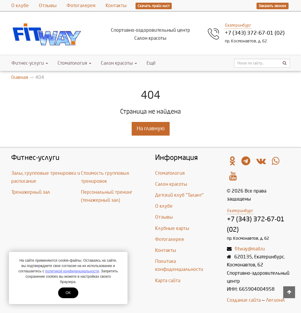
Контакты (116, 5)
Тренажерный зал (30, 192)
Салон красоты (119, 63)
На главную (151, 128)
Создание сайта (244, 300)
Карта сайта (167, 280)
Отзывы (48, 5)
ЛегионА (275, 300)
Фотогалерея (81, 5)
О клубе (20, 5)
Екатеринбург (238, 25)
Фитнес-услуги (30, 63)
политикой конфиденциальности (72, 271)
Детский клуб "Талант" (179, 195)
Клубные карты (172, 228)
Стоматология (74, 63)
